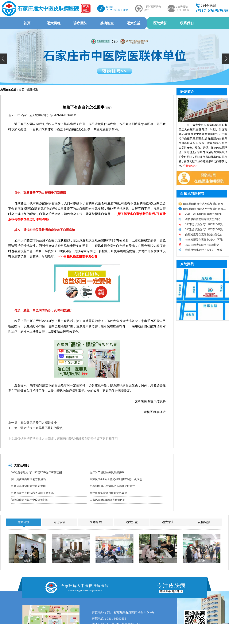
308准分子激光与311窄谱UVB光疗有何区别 (36, 472)
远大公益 (133, 23)
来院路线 (187, 264)
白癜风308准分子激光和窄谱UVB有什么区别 (116, 479)
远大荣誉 (168, 522)
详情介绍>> (190, 165)
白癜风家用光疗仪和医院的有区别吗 (32, 493)
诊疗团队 (80, 23)
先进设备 (59, 522)
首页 (27, 23)
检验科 (27, 560)
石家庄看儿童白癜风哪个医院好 (203, 214)
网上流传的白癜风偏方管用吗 (28, 479)
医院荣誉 (160, 23)
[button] (3, 59)
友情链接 (204, 522)
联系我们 (187, 23)
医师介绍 (96, 522)
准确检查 (107, 23)
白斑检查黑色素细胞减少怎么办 (203, 234)
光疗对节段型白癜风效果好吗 (107, 472)
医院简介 (187, 92)
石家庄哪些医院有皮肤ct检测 (201, 244)
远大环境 (23, 522)
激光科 (202, 560)
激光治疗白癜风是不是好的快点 (41, 428)
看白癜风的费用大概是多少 (38, 422)
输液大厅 (71, 560)
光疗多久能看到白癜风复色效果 (108, 493)
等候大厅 (114, 560)
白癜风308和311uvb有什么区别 (108, 499)
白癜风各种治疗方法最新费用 (28, 486)
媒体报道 (32, 89)
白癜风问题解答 (192, 194)
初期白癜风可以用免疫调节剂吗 (29, 499)
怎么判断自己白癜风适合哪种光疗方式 (112, 486)
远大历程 (53, 23)
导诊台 (158, 560)
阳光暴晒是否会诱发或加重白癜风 (203, 203)
